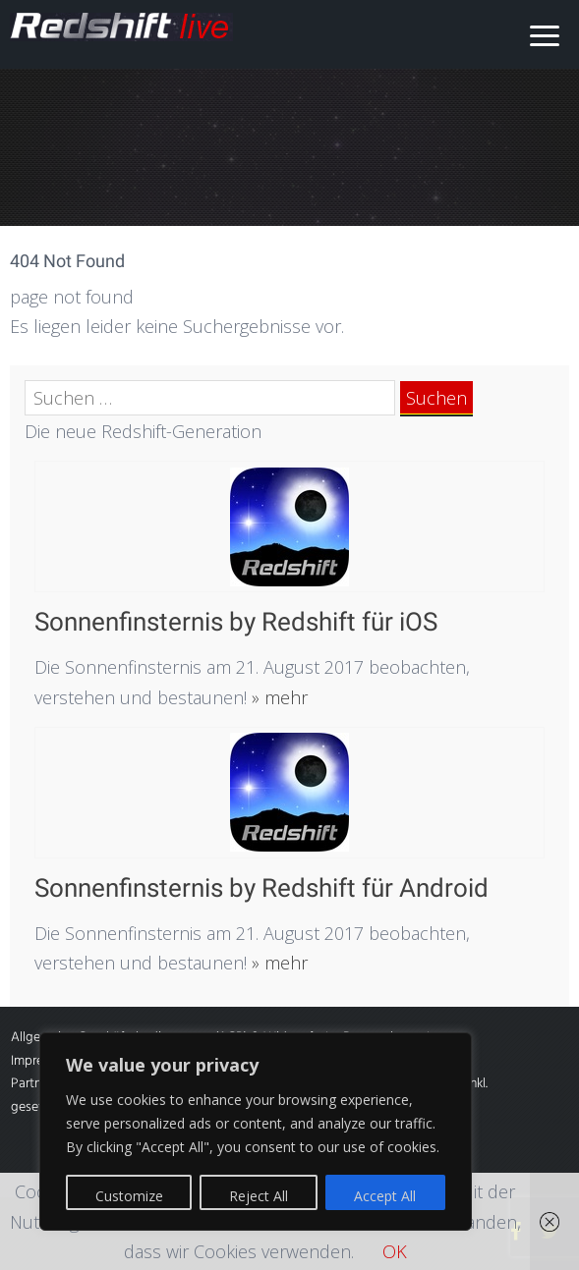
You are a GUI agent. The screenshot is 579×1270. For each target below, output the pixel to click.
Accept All (385, 1196)
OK (394, 1251)
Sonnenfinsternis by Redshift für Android (261, 888)
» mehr (277, 697)
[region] (255, 1131)
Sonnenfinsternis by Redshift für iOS (235, 621)
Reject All (258, 1196)
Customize (129, 1196)
